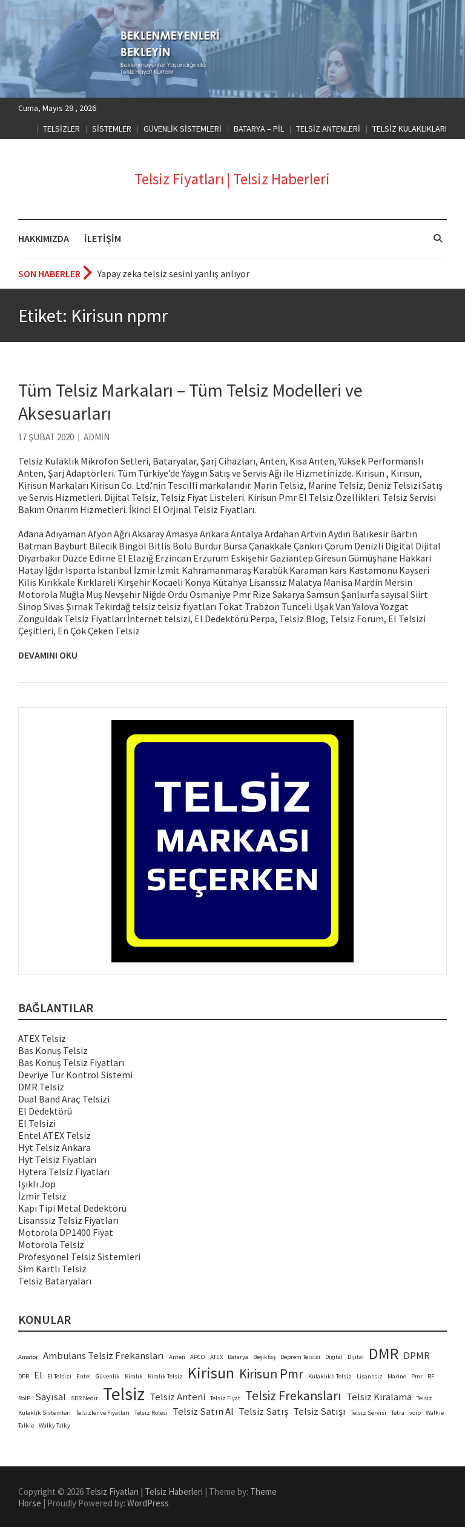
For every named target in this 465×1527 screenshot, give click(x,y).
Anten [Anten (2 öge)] (177, 1357)
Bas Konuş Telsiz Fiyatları (71, 1062)
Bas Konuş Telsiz (53, 1050)
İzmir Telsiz (42, 1196)
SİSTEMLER (111, 128)
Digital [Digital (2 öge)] (334, 1357)
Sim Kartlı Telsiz (52, 1269)
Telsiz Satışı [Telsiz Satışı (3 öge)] (319, 1411)
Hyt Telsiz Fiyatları (57, 1159)
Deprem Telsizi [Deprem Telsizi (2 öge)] (300, 1357)
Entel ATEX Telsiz (54, 1135)
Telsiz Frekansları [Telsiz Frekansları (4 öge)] (293, 1396)
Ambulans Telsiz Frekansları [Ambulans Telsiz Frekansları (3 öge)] (103, 1355)
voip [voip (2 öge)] (415, 1413)
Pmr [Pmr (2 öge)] (417, 1376)
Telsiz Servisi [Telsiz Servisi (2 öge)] (368, 1413)
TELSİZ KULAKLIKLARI (409, 128)
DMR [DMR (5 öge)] (383, 1353)
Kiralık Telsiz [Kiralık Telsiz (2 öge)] (165, 1376)
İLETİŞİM (102, 238)
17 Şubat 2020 (46, 437)
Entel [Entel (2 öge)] (83, 1376)
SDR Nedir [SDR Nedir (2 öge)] (84, 1398)
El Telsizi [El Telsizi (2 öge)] (59, 1376)
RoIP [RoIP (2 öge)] (24, 1398)
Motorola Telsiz (51, 1244)
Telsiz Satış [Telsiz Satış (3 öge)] (263, 1411)
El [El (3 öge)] (38, 1375)
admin (97, 437)
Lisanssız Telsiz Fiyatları (68, 1220)
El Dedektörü (45, 1111)
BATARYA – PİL (259, 128)
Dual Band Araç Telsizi (64, 1099)
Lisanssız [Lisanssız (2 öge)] (370, 1376)
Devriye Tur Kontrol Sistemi (75, 1075)
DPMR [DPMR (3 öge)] (416, 1355)
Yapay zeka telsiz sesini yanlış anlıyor (173, 273)
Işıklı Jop (37, 1184)
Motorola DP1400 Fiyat (65, 1232)
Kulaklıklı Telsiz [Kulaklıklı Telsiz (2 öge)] (330, 1376)
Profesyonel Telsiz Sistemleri (79, 1256)
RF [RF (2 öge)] (430, 1376)
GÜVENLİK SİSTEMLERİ (182, 128)
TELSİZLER (61, 128)
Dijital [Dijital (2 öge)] (356, 1357)
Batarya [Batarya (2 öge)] (238, 1357)
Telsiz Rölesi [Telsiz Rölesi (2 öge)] (151, 1413)
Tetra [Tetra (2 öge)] (397, 1413)
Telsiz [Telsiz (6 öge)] (124, 1394)
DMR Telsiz (41, 1087)
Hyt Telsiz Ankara (54, 1147)
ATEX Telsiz (42, 1038)
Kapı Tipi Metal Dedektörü (72, 1208)
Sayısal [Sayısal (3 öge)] (50, 1397)
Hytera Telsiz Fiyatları (64, 1172)
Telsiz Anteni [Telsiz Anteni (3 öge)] (177, 1397)
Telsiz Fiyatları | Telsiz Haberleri (232, 179)
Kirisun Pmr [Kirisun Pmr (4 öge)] (271, 1374)
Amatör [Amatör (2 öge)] (28, 1357)
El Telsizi (37, 1123)
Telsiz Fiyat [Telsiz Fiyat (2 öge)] (225, 1398)
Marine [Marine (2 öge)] (397, 1376)
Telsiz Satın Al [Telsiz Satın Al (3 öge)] (203, 1411)
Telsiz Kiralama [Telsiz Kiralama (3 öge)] (379, 1397)
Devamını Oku (48, 655)
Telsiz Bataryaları (54, 1281)
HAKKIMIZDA (43, 238)
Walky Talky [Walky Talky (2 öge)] (54, 1425)
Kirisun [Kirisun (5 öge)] (211, 1373)
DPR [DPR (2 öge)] (23, 1376)
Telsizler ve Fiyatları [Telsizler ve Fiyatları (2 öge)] (103, 1413)
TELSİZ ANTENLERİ (328, 128)
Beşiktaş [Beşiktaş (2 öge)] (264, 1357)
